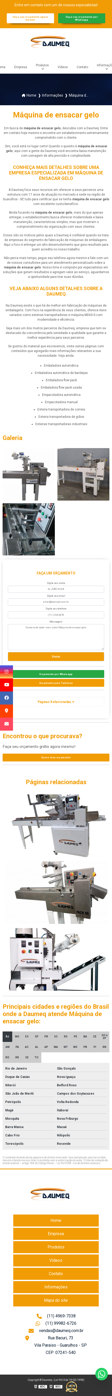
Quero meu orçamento (56, 757)
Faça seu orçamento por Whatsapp (82, 18)
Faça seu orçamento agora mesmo (30, 18)
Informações (56, 1286)
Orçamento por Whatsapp (56, 674)
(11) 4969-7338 (56, 1316)
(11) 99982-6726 (56, 1324)
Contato (82, 67)
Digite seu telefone (56, 608)
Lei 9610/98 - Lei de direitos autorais (78, 1163)
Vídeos (63, 67)
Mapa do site (56, 1300)
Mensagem (56, 621)
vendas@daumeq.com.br (56, 1331)
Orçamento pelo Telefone (56, 683)
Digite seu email (56, 596)
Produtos (42, 65)
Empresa (20, 67)
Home (55, 1220)
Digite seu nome (56, 583)
